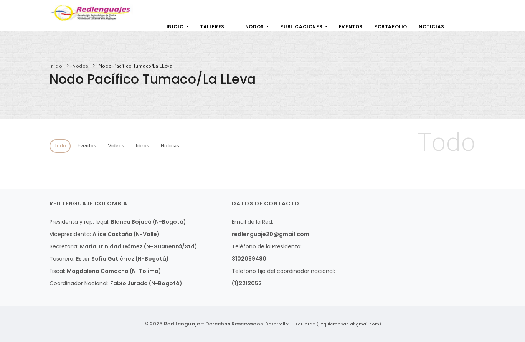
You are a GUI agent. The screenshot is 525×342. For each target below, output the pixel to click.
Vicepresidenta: (70, 234)
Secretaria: (64, 246)
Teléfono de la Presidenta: (267, 246)
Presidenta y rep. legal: (79, 222)
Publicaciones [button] (302, 26)
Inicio (176, 26)
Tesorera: (62, 259)
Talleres (212, 26)
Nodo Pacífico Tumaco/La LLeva (136, 66)
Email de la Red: (252, 222)
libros (142, 145)
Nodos (80, 66)
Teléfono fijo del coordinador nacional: (283, 271)
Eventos (351, 26)
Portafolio (390, 26)
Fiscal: (57, 271)
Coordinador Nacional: (79, 283)
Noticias (431, 26)
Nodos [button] (255, 26)
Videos (116, 145)
